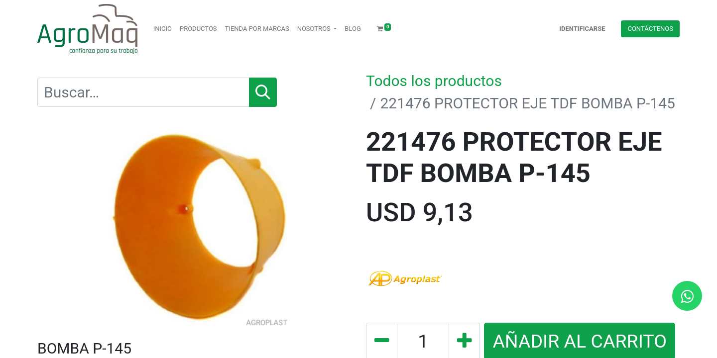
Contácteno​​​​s (650, 28)
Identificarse (582, 28)
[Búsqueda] (263, 92)
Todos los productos (434, 81)
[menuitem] (162, 29)
